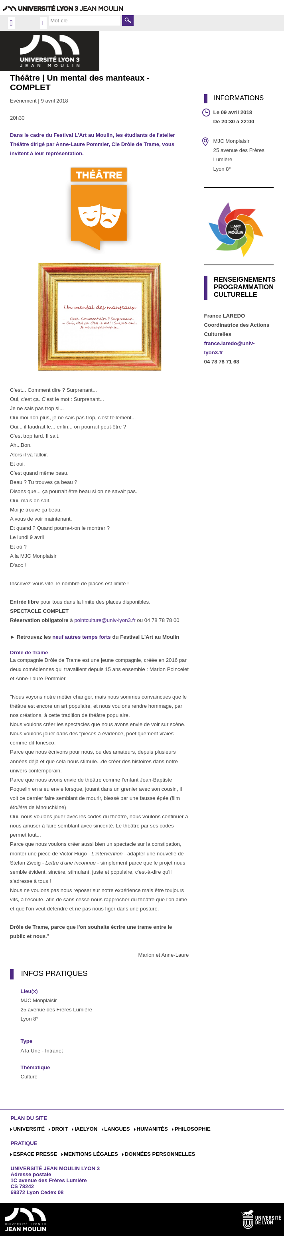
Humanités (152, 1129)
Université (29, 1129)
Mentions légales (91, 1154)
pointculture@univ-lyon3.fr (104, 620)
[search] (84, 20)
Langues (117, 1129)
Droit (59, 1129)
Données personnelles (160, 1154)
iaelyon (86, 1129)
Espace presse (35, 1154)
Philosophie (193, 1129)
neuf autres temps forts (82, 637)
